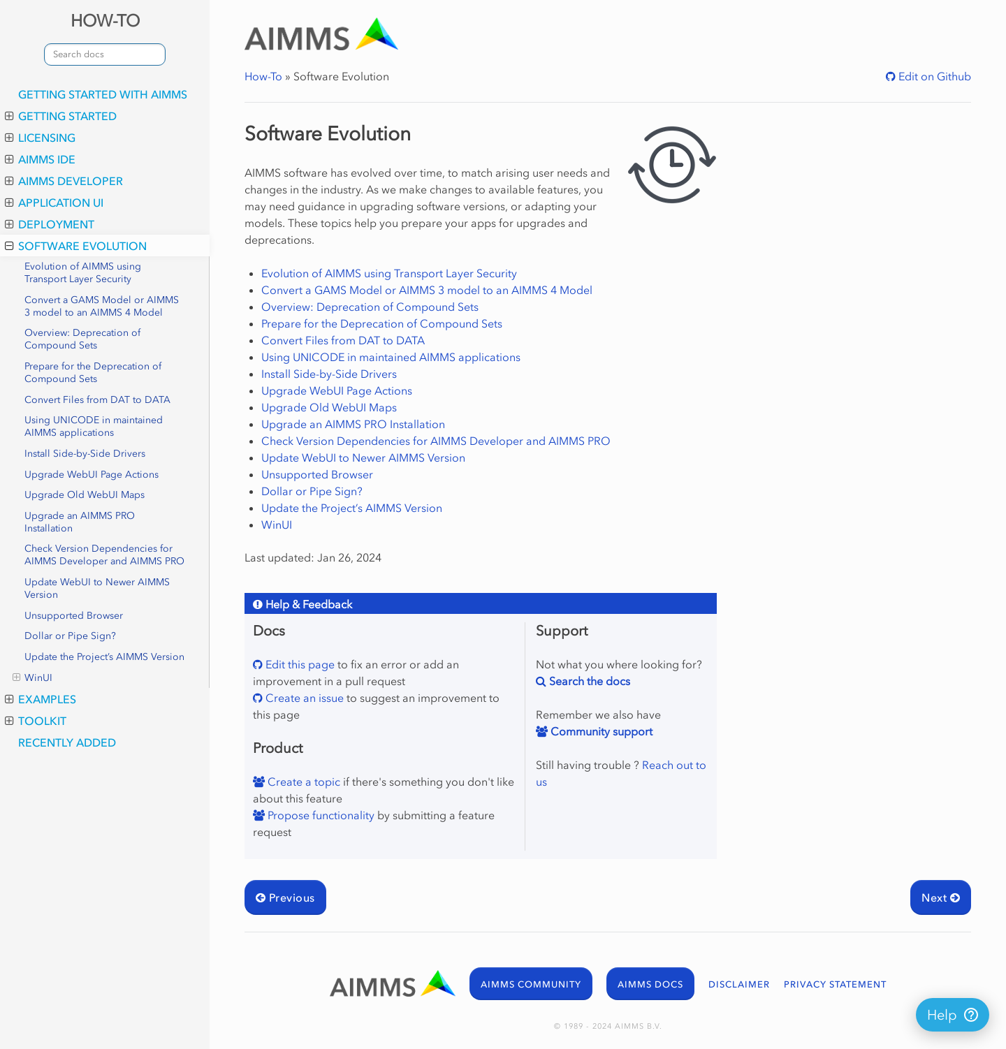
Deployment (49, 224)
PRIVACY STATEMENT (835, 984)
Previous (285, 897)
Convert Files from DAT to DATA (97, 400)
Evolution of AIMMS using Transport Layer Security (82, 273)
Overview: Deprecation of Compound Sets (82, 339)
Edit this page (299, 664)
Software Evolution (76, 246)
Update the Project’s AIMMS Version (104, 657)
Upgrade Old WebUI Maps (84, 495)
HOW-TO (105, 20)
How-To (263, 76)
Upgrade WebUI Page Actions (91, 475)
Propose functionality (319, 815)
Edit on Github (933, 76)
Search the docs (588, 681)
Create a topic (302, 781)
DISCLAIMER (739, 984)
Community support (600, 731)
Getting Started (61, 116)
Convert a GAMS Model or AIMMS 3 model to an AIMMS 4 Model (101, 306)
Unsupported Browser (73, 616)
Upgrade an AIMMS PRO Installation (79, 522)
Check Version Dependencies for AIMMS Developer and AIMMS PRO (104, 555)
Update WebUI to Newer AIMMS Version (97, 588)
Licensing (40, 138)
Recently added (67, 742)
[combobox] (105, 54)
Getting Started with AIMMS (102, 94)
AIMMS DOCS (650, 984)
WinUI (32, 678)
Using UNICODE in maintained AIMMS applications (93, 426)
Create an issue (303, 697)
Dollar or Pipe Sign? (70, 636)
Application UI (54, 203)
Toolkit (35, 721)
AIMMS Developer (64, 181)
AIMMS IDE (40, 159)
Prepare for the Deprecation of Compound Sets (92, 372)
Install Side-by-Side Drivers (84, 454)
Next (940, 897)
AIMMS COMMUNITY (531, 984)
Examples (40, 699)
